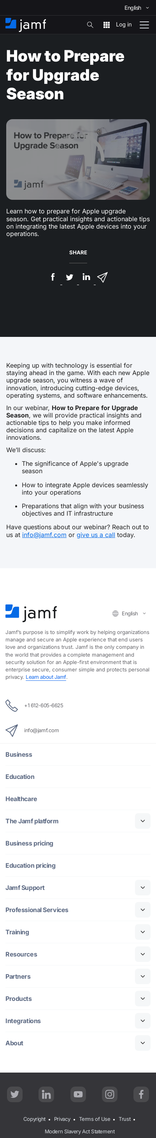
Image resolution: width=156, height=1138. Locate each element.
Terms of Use (94, 1119)
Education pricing (30, 865)
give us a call (96, 535)
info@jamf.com (44, 535)
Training (17, 932)
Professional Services (36, 910)
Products (18, 998)
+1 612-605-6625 (34, 705)
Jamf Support (25, 887)
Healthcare (21, 799)
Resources (21, 954)
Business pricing (29, 843)
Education (19, 776)
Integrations (23, 1021)
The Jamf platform (31, 821)
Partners (17, 976)
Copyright (34, 1119)
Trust (124, 1119)
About (14, 1043)
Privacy (62, 1119)
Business (18, 754)
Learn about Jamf (46, 677)
